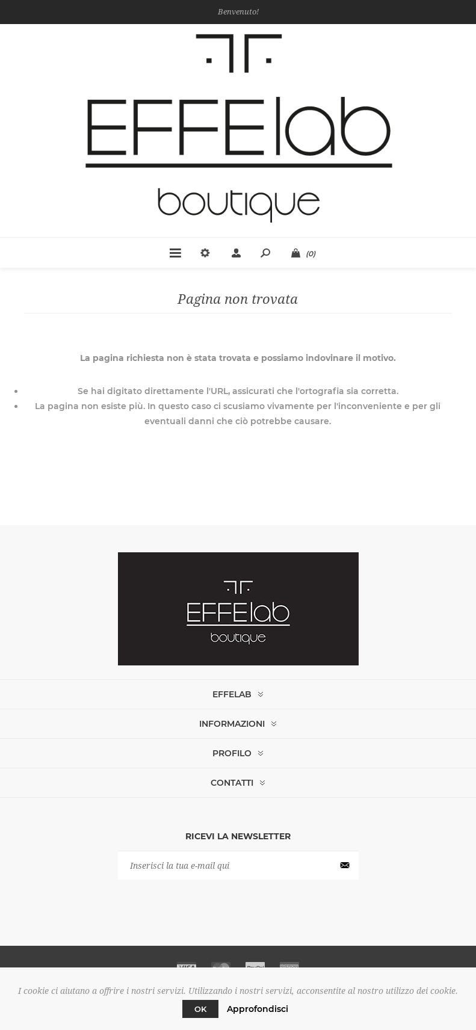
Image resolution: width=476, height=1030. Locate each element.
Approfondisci (257, 1009)
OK (200, 1009)
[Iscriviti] (238, 865)
